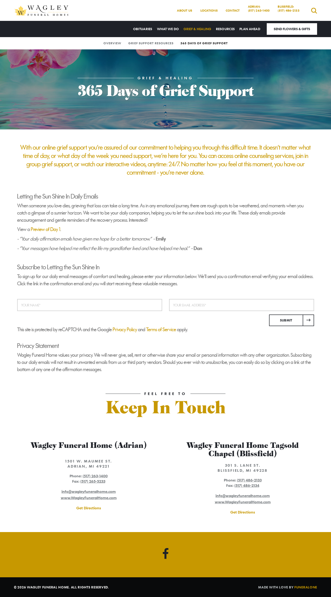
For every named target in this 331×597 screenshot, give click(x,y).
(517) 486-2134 (246, 485)
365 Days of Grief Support (204, 43)
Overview (112, 43)
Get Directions (88, 508)
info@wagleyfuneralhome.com (88, 491)
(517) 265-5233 (92, 481)
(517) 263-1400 (95, 476)
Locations (209, 10)
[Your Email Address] (241, 305)
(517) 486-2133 (249, 480)
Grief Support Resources (151, 43)
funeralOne (305, 587)
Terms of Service (161, 329)
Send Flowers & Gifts (292, 29)
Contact (233, 10)
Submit (286, 320)
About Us (184, 10)
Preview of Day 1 (45, 229)
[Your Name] (89, 305)
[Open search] (314, 10)
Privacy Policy (125, 329)
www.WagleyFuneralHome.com (89, 497)
